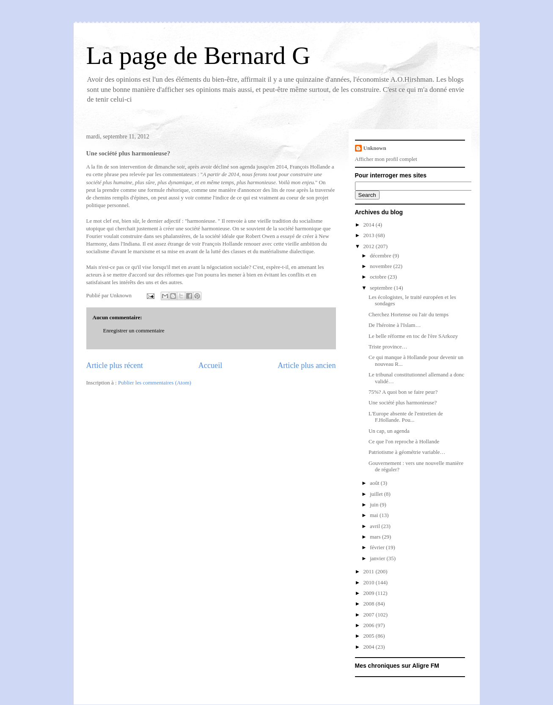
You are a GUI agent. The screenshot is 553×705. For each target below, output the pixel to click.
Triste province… (388, 346)
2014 (369, 224)
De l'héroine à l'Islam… (395, 325)
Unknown (374, 148)
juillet (377, 494)
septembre (382, 288)
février (378, 547)
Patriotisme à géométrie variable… (407, 452)
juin (375, 504)
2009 (369, 593)
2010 (369, 582)
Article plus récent (114, 365)
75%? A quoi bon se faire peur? (403, 392)
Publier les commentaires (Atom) (154, 382)
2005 (369, 636)
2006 (369, 625)
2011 (369, 571)
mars (376, 537)
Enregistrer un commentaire (134, 330)
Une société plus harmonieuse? (403, 402)
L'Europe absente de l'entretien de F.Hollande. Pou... (406, 416)
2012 (369, 246)
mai (375, 515)
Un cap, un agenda (389, 431)
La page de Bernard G (198, 55)
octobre (379, 277)
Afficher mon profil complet (386, 159)
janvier (378, 558)
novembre (381, 266)
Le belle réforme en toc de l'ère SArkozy (413, 336)
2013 (369, 235)
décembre (381, 255)
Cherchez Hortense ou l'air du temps (408, 314)
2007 (369, 614)
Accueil (210, 365)
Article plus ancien (307, 365)
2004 (369, 647)
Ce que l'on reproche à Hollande (404, 441)
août (375, 483)
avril (375, 526)
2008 (369, 603)
